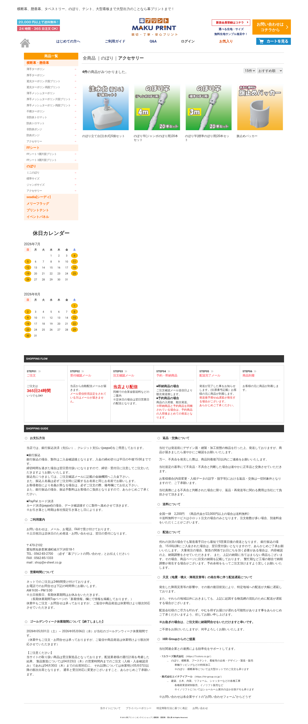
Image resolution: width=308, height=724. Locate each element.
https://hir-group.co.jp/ (208, 676)
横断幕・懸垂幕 (38, 63)
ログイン (188, 41)
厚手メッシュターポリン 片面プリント (49, 99)
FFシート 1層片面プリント (42, 153)
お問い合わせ (200, 707)
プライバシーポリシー (138, 707)
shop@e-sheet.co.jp (48, 562)
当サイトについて (110, 707)
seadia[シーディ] (39, 197)
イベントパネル (38, 217)
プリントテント (38, 210)
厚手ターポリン (35, 75)
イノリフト (206, 685)
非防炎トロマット (37, 117)
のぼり (31, 166)
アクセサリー (34, 141)
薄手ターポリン (35, 69)
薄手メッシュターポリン (41, 93)
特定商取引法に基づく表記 (172, 707)
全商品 (89, 58)
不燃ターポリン (35, 111)
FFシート (33, 147)
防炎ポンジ (33, 135)
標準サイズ (33, 178)
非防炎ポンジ (34, 129)
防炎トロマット (35, 123)
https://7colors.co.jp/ (198, 656)
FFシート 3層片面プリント (42, 160)
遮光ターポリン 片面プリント (43, 81)
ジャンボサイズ (35, 184)
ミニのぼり (33, 172)
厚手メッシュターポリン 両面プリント (49, 105)
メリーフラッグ (38, 203)
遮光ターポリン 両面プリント (43, 87)
